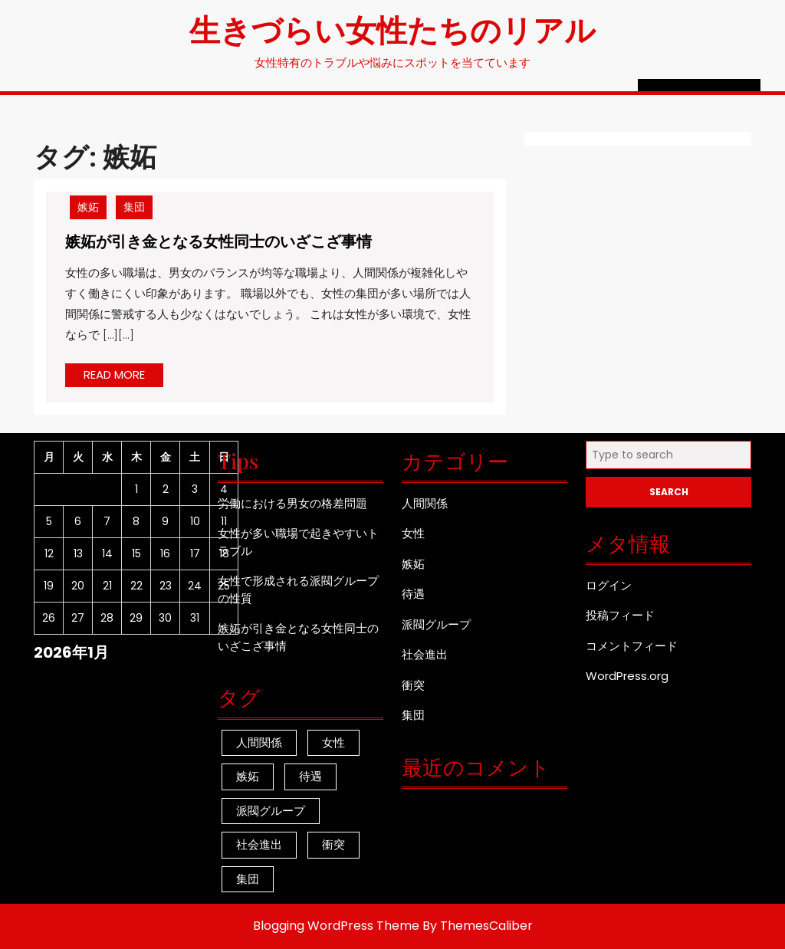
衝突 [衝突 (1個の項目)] (333, 844)
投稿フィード (620, 615)
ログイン (609, 585)
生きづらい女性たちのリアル (392, 28)
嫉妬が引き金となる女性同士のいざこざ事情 (218, 240)
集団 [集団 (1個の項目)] (247, 879)
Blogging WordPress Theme (336, 925)
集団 (134, 207)
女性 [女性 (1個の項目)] (333, 742)
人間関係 (425, 503)
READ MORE (123, 376)
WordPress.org (627, 676)
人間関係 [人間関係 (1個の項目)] (259, 742)
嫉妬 (88, 207)
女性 (413, 533)
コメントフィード (632, 646)
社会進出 (425, 654)
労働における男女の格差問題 (292, 503)
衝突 (413, 685)
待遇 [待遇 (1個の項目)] (310, 776)
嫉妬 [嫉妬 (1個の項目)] (247, 776)
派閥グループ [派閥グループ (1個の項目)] (270, 811)
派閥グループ (436, 624)
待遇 (413, 594)
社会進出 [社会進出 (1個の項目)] (259, 844)
